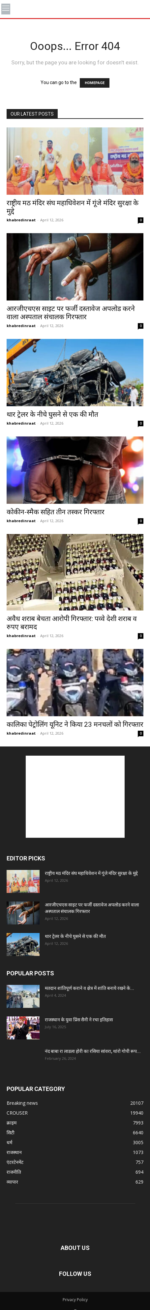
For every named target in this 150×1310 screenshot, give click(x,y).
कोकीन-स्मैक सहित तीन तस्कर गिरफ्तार (56, 512)
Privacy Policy (75, 1299)
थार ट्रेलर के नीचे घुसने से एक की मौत (52, 414)
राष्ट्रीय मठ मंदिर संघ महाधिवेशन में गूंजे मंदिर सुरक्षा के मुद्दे (91, 873)
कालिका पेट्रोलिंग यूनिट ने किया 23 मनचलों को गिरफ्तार (75, 724)
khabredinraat (21, 219)
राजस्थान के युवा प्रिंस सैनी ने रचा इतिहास (79, 1019)
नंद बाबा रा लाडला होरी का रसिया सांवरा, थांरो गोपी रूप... (93, 1051)
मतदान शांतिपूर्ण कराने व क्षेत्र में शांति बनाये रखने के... (89, 988)
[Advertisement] (75, 797)
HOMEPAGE (95, 83)
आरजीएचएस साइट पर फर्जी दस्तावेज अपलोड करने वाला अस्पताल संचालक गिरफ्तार (71, 313)
